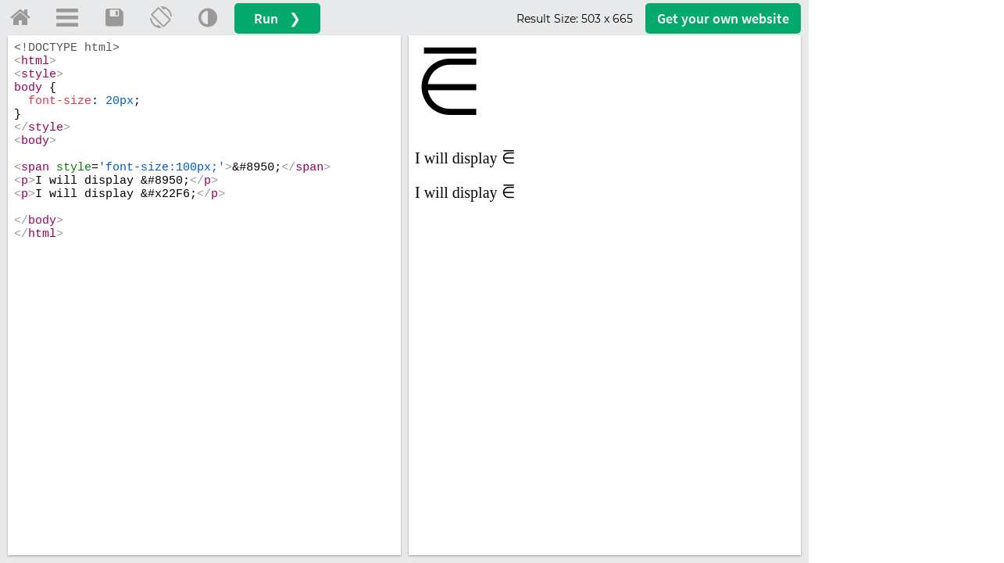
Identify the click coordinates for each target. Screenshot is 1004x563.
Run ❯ (277, 18)
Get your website (723, 18)
